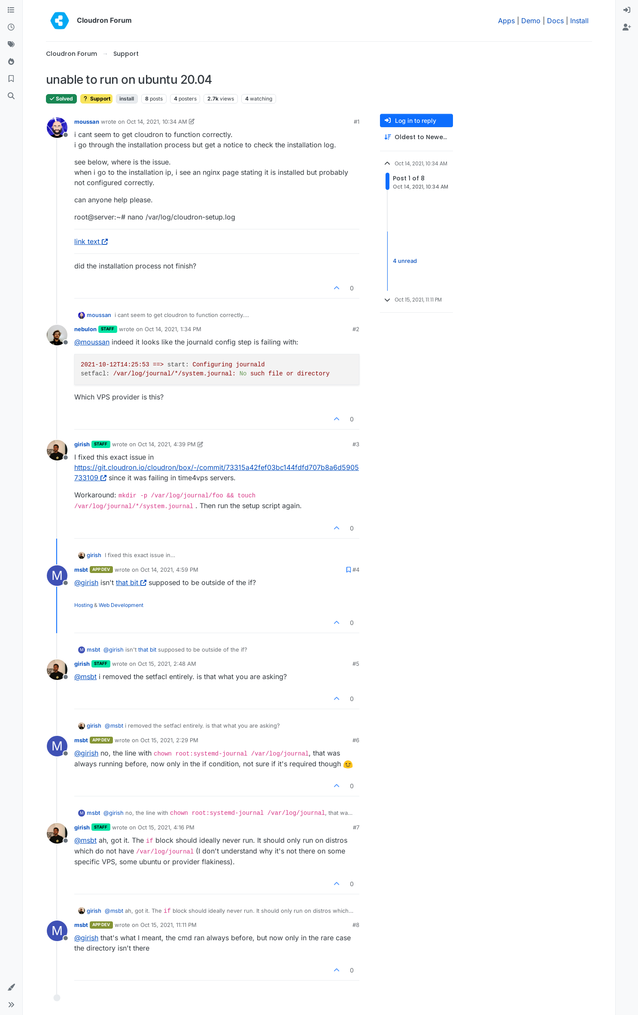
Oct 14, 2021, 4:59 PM (169, 569)
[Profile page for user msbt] (57, 575)
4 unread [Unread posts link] (405, 260)
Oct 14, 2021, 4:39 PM (167, 444)
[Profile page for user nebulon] (57, 335)
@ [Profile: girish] (86, 582)
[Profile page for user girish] (57, 450)
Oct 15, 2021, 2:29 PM (169, 740)
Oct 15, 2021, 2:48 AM (167, 663)
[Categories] (11, 10)
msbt (81, 569)
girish (82, 444)
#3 (355, 444)
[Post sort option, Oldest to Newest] (416, 137)
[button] (11, 987)
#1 (356, 121)
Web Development (121, 605)
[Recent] (11, 27)
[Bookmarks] (11, 79)
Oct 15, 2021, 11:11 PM (168, 924)
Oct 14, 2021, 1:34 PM (173, 329)
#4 (355, 569)
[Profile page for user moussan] (57, 127)
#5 (355, 663)
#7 (356, 827)
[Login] (627, 10)
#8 (355, 924)
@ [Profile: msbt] (85, 676)
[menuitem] (627, 10)
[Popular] (11, 62)
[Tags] (11, 45)
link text (91, 241)
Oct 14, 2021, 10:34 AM (157, 121)
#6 (355, 740)
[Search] (11, 96)
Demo (531, 20)
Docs (555, 20)
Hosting (83, 605)
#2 (355, 329)
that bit (131, 582)
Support (96, 98)
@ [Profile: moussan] (91, 342)
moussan (86, 121)
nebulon (85, 329)
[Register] (627, 27)
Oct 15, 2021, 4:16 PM (166, 827)
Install (579, 20)
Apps (506, 20)
